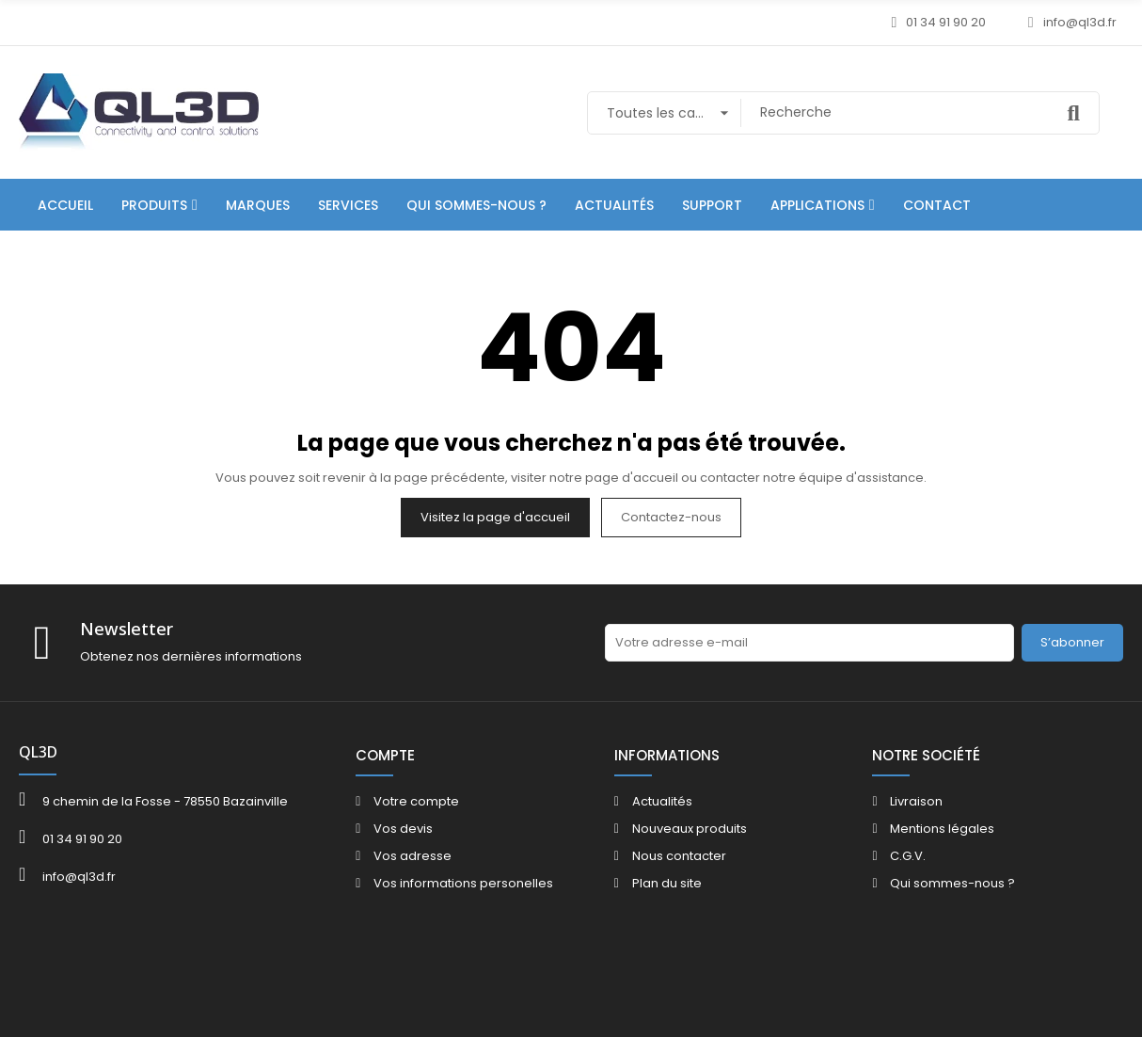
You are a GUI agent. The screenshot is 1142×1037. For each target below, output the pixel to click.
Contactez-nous (671, 517)
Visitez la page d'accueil (495, 517)
